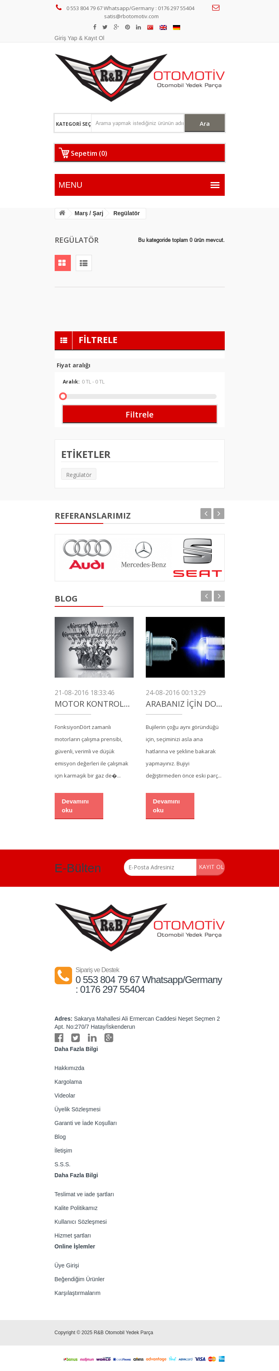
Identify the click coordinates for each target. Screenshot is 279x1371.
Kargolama (68, 1082)
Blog (60, 1137)
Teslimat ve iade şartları (84, 1194)
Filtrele (139, 414)
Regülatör (79, 475)
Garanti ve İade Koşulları (86, 1123)
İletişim (63, 1150)
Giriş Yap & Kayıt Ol (79, 38)
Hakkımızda (70, 1068)
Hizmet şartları (73, 1235)
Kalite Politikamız (76, 1208)
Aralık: (103, 381)
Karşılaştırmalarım (78, 1293)
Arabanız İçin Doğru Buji (185, 704)
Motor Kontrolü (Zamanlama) (94, 704)
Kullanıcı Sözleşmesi (81, 1221)
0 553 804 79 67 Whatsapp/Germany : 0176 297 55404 (125, 8)
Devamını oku (75, 805)
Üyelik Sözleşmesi (78, 1109)
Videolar (65, 1095)
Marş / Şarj (89, 213)
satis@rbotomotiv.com (163, 12)
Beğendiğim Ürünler (80, 1279)
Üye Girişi (67, 1265)
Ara (204, 123)
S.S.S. (63, 1164)
